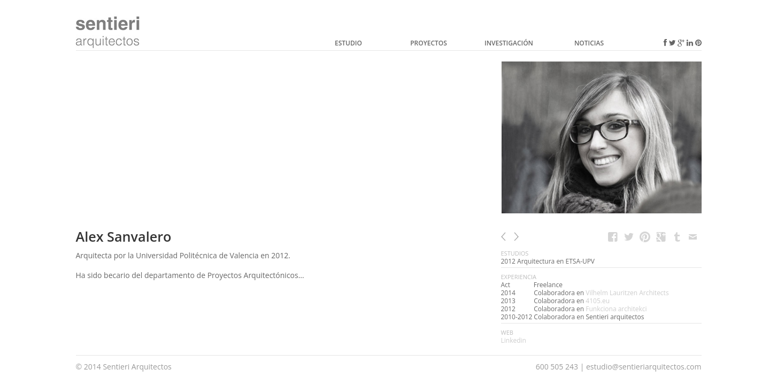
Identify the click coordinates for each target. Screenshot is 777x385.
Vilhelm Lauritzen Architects (627, 292)
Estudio (348, 43)
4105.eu (598, 300)
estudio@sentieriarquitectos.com (644, 366)
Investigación (508, 43)
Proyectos (428, 43)
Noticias (589, 43)
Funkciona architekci (616, 308)
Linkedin (513, 340)
